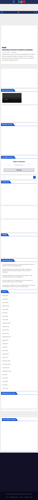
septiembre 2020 (6, 371)
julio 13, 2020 (6, 52)
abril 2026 (4, 299)
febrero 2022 (5, 330)
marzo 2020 (5, 388)
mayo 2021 (5, 343)
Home (7, 497)
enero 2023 (5, 319)
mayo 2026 (5, 295)
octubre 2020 (5, 367)
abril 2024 (4, 312)
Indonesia (4, 47)
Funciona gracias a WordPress (12, 493)
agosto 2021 (5, 340)
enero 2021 (5, 357)
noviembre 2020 (6, 364)
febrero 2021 (5, 354)
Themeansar (29, 493)
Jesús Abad (13, 52)
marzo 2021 (5, 350)
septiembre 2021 (6, 336)
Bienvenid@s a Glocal (13, 497)
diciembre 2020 (6, 360)
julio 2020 (4, 374)
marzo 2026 (5, 302)
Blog (31, 497)
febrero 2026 (5, 306)
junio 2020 (5, 378)
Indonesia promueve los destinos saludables (17, 50)
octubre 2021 (5, 333)
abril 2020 (4, 384)
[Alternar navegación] (18, 12)
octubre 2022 (5, 326)
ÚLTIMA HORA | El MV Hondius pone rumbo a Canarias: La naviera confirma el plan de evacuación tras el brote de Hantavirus (17, 271)
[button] (34, 12)
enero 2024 (5, 316)
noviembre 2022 (6, 323)
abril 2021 (4, 347)
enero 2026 (5, 309)
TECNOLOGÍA (26, 497)
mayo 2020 (5, 381)
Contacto (21, 497)
